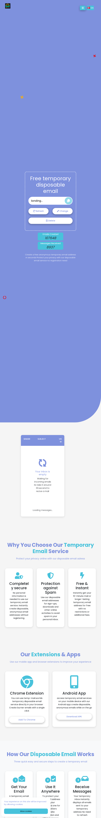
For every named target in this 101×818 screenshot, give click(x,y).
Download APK (74, 716)
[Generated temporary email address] (50, 201)
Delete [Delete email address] (50, 220)
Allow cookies (26, 811)
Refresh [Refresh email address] (38, 211)
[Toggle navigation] (83, 8)
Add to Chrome (26, 719)
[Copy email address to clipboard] (68, 200)
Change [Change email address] (62, 211)
